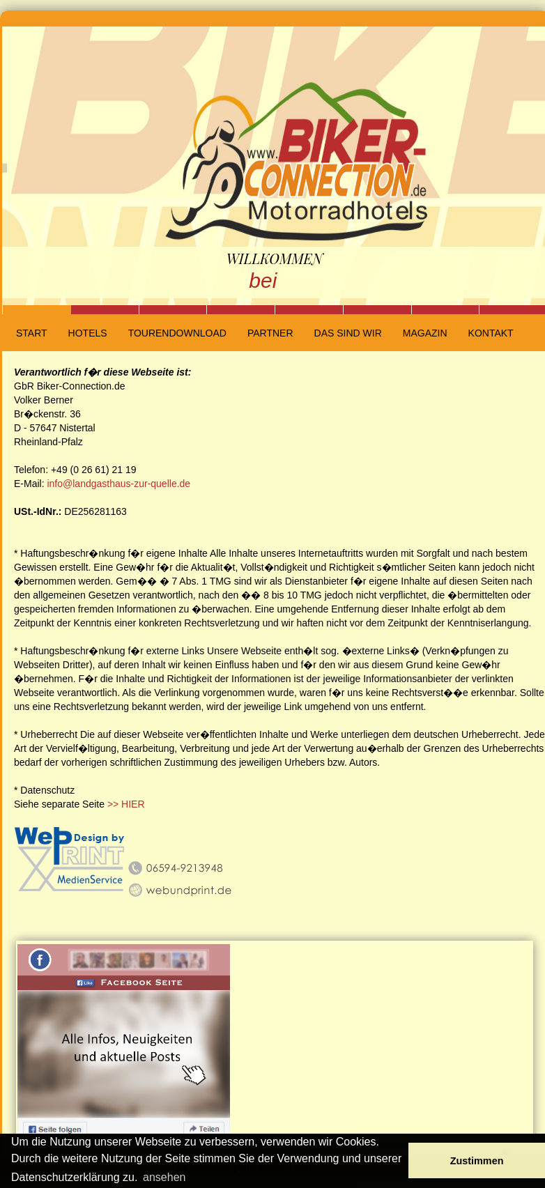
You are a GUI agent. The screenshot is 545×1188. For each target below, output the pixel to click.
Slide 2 (105, 309)
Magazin (425, 333)
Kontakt (491, 333)
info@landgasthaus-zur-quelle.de (118, 483)
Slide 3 (173, 309)
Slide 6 (377, 309)
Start (31, 333)
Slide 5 (309, 309)
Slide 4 (241, 309)
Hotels (87, 333)
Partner (270, 333)
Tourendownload (177, 333)
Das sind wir (348, 333)
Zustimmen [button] (477, 1160)
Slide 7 (445, 309)
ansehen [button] (164, 1177)
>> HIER (126, 804)
